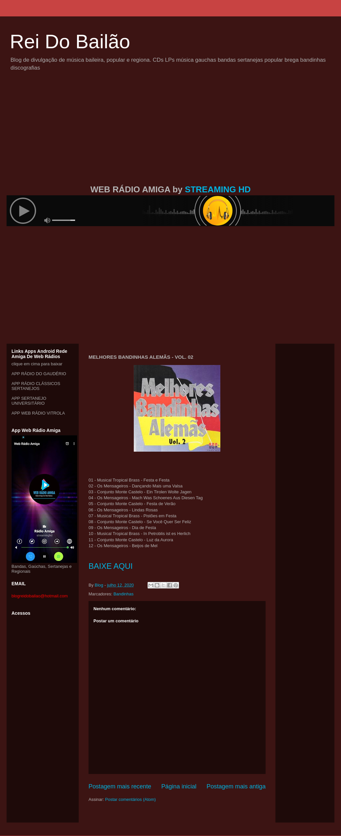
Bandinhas (123, 593)
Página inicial (178, 786)
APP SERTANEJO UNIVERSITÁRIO (28, 401)
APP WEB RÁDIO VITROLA (38, 413)
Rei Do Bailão (70, 42)
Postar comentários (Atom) (130, 799)
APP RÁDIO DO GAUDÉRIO (38, 373)
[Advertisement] (170, 136)
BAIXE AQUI (111, 566)
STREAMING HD (218, 189)
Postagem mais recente (120, 786)
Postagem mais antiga (236, 786)
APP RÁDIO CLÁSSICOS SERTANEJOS (35, 386)
